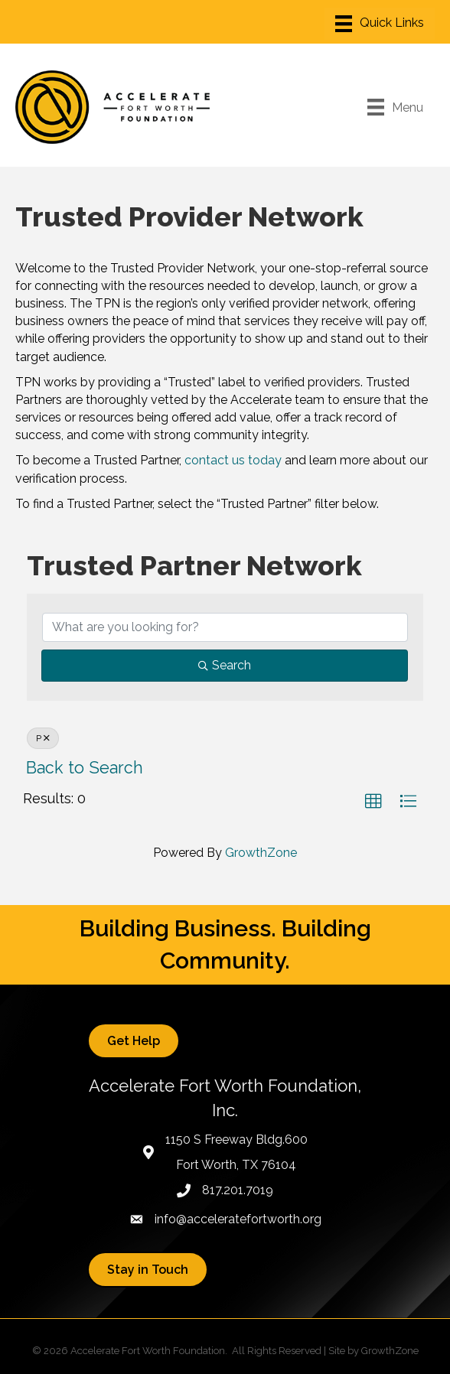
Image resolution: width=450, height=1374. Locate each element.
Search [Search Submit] (224, 665)
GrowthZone (261, 852)
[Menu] (379, 24)
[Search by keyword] (225, 627)
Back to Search (84, 767)
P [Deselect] (43, 738)
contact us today (233, 460)
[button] (373, 801)
